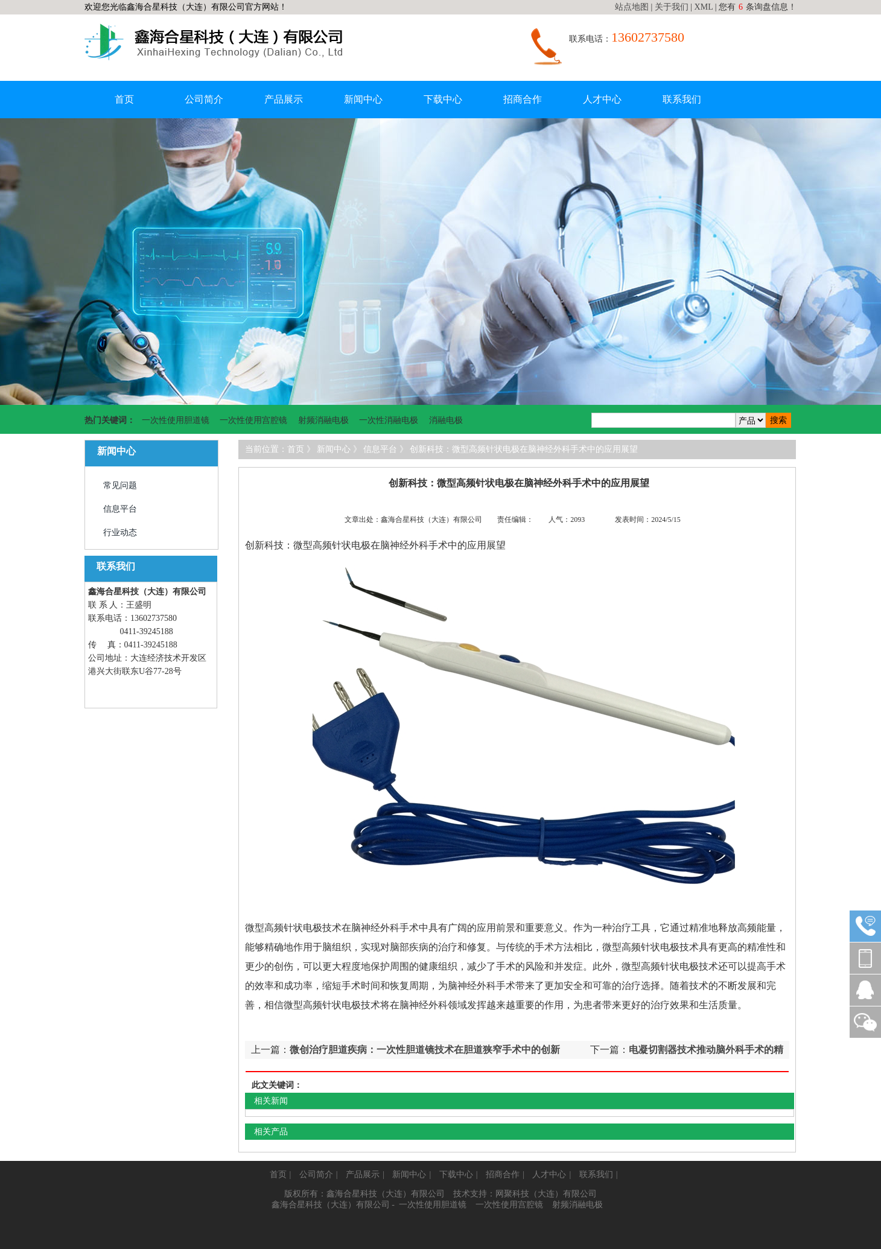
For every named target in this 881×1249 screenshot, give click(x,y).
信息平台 (120, 508)
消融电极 (446, 420)
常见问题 (120, 485)
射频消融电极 (323, 420)
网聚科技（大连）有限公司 (546, 1193)
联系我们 (682, 99)
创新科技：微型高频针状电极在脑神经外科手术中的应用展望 (524, 449)
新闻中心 (363, 99)
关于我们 (672, 6)
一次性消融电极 (388, 420)
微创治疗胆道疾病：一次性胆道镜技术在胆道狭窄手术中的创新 (425, 1049)
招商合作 (522, 99)
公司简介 (204, 99)
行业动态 (120, 532)
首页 (124, 99)
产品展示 (283, 99)
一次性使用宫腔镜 (253, 420)
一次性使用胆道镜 (175, 420)
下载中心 (443, 99)
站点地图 (632, 6)
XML (704, 6)
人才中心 (602, 99)
